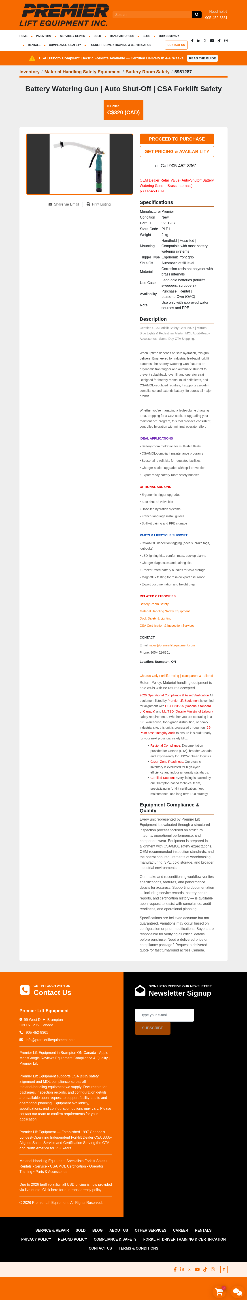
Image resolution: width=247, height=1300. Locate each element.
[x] (205, 40)
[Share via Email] (65, 204)
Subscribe (152, 1028)
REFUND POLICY (72, 1239)
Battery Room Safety (154, 604)
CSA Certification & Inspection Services (167, 625)
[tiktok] (219, 40)
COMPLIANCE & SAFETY (65, 45)
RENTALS (34, 45)
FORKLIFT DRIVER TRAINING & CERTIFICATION (120, 45)
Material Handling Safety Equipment (165, 611)
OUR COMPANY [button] (169, 36)
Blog (146, 36)
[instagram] (226, 40)
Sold (97, 36)
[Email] (164, 1015)
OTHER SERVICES (150, 1230)
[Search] (152, 14)
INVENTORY (43, 36)
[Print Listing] (98, 204)
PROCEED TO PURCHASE (177, 138)
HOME (23, 36)
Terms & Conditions (138, 1248)
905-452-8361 (216, 18)
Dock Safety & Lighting (156, 618)
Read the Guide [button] (202, 58)
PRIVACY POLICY (36, 1239)
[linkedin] (198, 40)
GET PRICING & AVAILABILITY (177, 151)
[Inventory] (29, 71)
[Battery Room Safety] (148, 71)
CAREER (180, 1230)
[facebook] (192, 40)
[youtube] (212, 40)
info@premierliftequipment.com (50, 1040)
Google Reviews (41, 1058)
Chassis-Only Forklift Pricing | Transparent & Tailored (176, 676)
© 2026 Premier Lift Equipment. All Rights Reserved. (61, 1203)
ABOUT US (118, 1230)
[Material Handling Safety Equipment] (83, 71)
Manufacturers (122, 36)
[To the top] (224, 1269)
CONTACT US (176, 45)
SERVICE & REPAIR (72, 36)
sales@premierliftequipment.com (172, 645)
